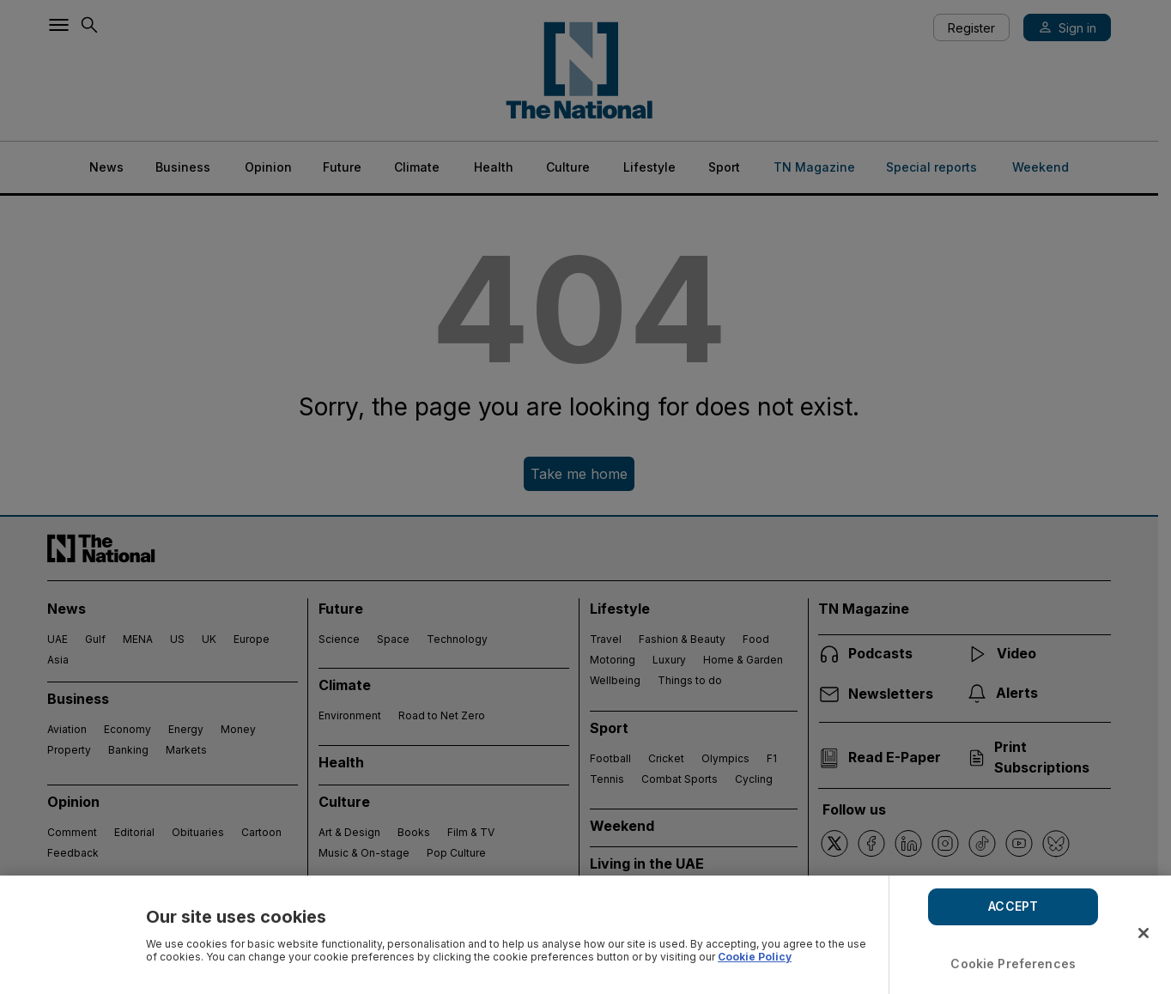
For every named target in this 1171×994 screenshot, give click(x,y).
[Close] (1143, 933)
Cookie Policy (755, 956)
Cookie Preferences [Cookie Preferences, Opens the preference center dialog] (1013, 963)
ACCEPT (1013, 906)
